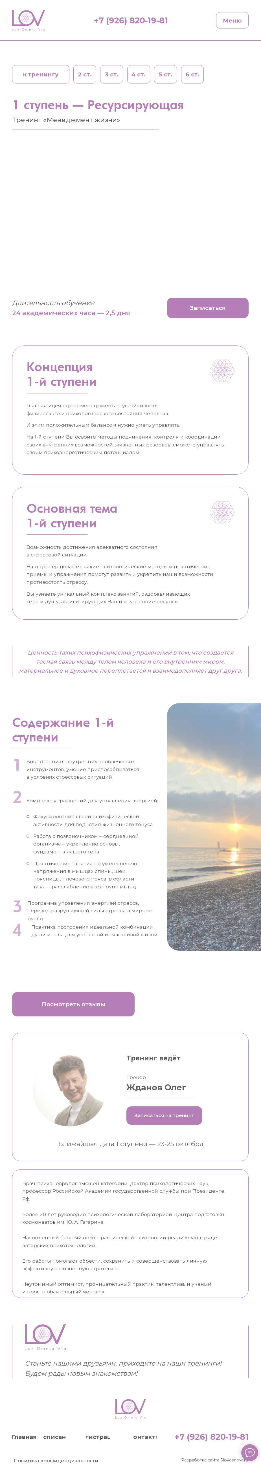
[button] (208, 308)
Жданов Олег (156, 1087)
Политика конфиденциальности (56, 1460)
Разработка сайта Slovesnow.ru (214, 1460)
